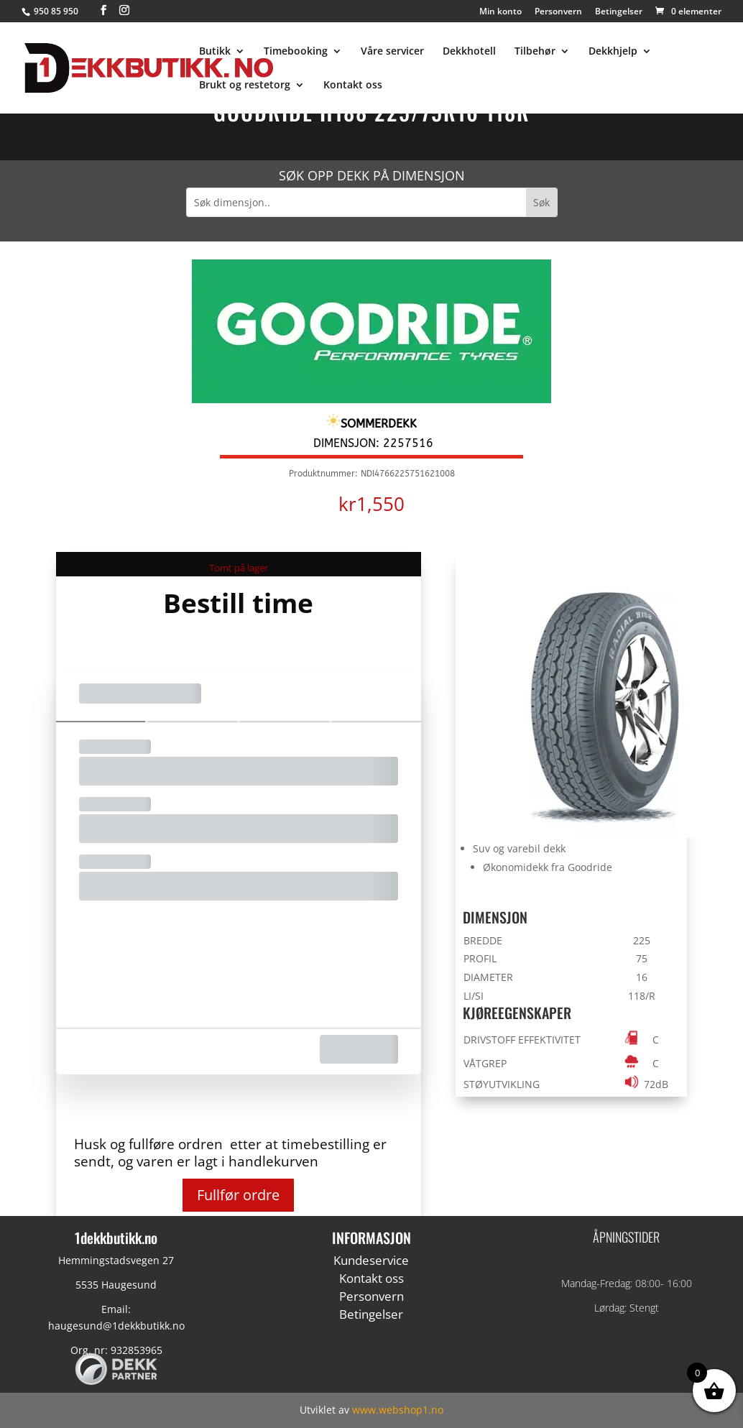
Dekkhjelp (613, 51)
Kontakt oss (352, 85)
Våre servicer (392, 51)
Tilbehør (534, 51)
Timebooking (296, 51)
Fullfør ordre (238, 1194)
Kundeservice (371, 1260)
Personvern (558, 12)
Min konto (500, 12)
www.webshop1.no (397, 1410)
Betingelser (618, 12)
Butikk (215, 51)
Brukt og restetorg (244, 85)
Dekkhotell (469, 51)
